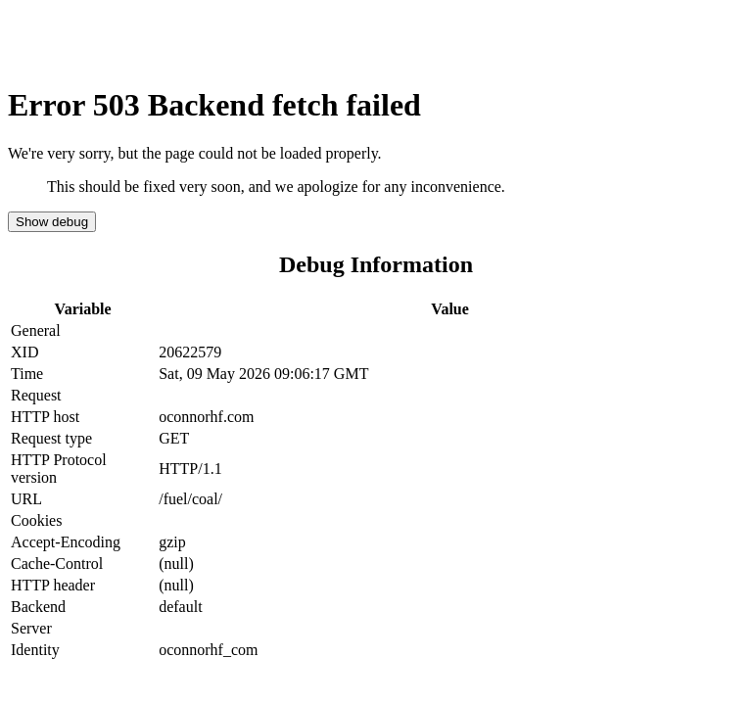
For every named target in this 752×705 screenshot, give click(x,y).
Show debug (52, 221)
